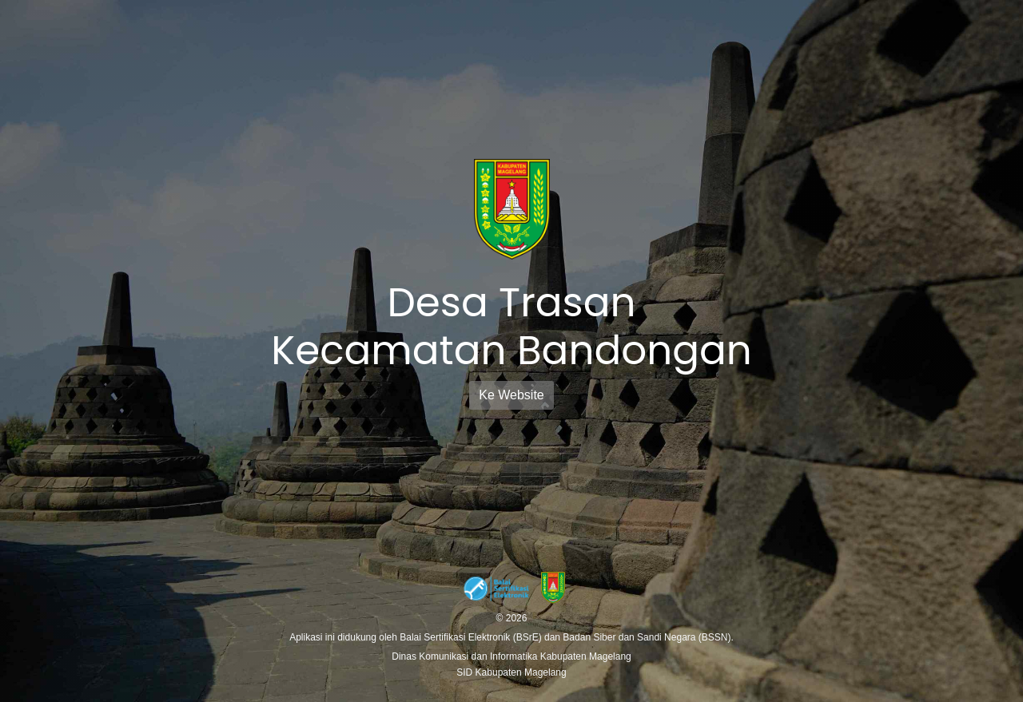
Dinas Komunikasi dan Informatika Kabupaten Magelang (511, 656)
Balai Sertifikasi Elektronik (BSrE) (472, 637)
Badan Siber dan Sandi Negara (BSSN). (648, 637)
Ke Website (511, 395)
